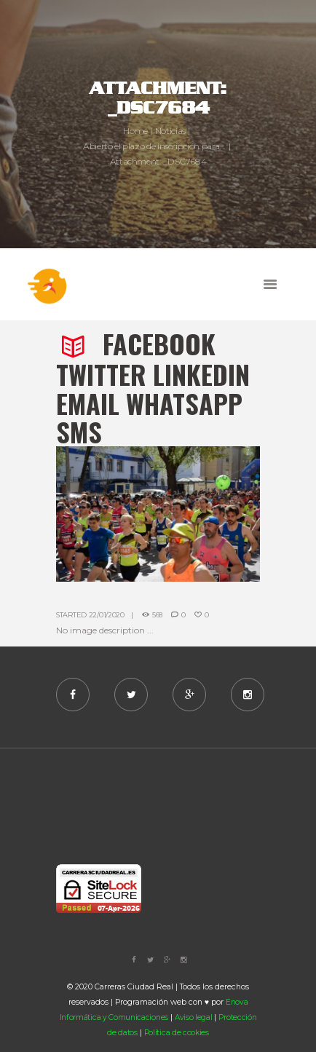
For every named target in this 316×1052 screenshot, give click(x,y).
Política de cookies (176, 1032)
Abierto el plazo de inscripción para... (154, 146)
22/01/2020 (107, 615)
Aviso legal (194, 1017)
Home (135, 130)
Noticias (170, 130)
